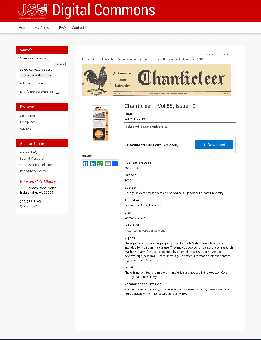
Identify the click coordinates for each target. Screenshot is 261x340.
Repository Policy (33, 171)
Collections (28, 115)
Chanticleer (188, 59)
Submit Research (32, 158)
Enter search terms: (33, 58)
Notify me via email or (40, 92)
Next (223, 54)
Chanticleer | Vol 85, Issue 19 (160, 105)
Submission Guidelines (36, 165)
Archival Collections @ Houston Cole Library (120, 59)
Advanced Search (33, 83)
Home (86, 59)
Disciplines (28, 122)
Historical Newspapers (164, 59)
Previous (207, 54)
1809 (202, 59)
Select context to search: (37, 69)
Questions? (28, 206)
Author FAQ (29, 152)
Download (214, 144)
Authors (26, 128)
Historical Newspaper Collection (146, 231)
